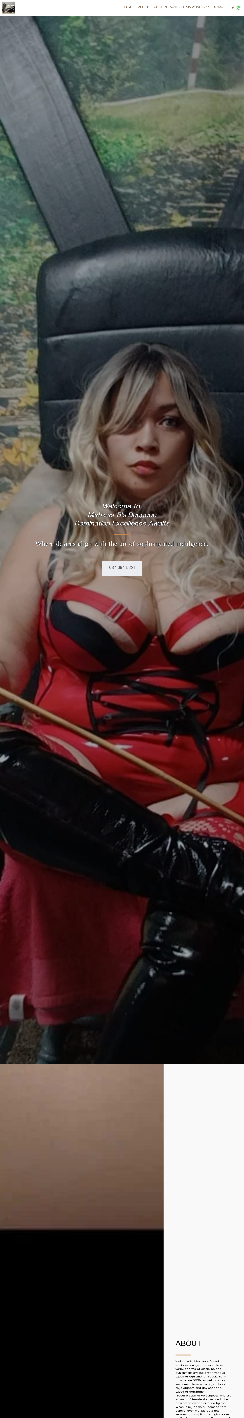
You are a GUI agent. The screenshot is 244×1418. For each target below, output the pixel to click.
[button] (232, 7)
